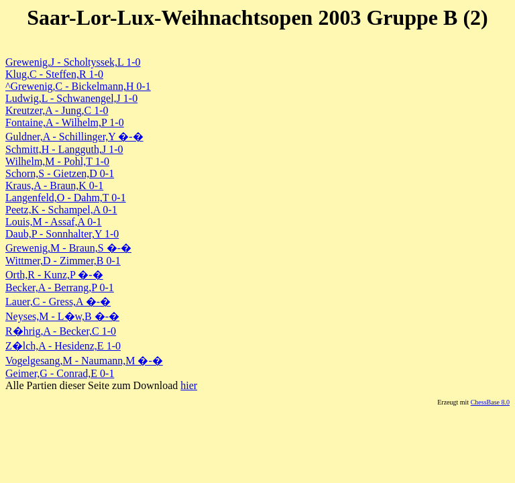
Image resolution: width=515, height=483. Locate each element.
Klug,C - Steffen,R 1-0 (54, 74)
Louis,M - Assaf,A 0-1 (53, 221)
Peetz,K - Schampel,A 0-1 (61, 209)
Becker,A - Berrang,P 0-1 (59, 287)
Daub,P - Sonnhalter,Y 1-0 (62, 233)
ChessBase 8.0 (490, 402)
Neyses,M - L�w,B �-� (62, 316)
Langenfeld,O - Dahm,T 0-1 (65, 197)
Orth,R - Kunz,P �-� (54, 274)
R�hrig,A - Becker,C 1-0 (60, 331)
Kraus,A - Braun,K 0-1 (54, 185)
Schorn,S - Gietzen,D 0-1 (59, 173)
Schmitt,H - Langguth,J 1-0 (64, 149)
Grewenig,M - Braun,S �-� (68, 248)
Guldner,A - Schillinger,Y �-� (74, 136)
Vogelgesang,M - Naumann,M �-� (84, 360)
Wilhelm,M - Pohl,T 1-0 (57, 161)
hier (188, 385)
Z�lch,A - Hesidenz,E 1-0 (63, 346)
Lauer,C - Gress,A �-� (58, 301)
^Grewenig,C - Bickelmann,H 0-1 (78, 86)
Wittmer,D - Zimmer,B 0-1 (63, 260)
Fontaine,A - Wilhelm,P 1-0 (64, 122)
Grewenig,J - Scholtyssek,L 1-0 (73, 62)
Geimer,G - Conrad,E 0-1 (59, 373)
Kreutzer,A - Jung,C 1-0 (57, 110)
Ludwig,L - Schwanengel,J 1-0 (71, 98)
